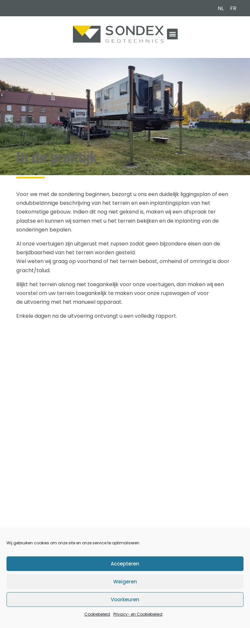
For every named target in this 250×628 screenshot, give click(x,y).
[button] (172, 34)
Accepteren (125, 563)
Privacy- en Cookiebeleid (137, 614)
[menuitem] (221, 8)
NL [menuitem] (221, 8)
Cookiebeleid (97, 614)
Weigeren (125, 581)
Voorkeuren (125, 599)
